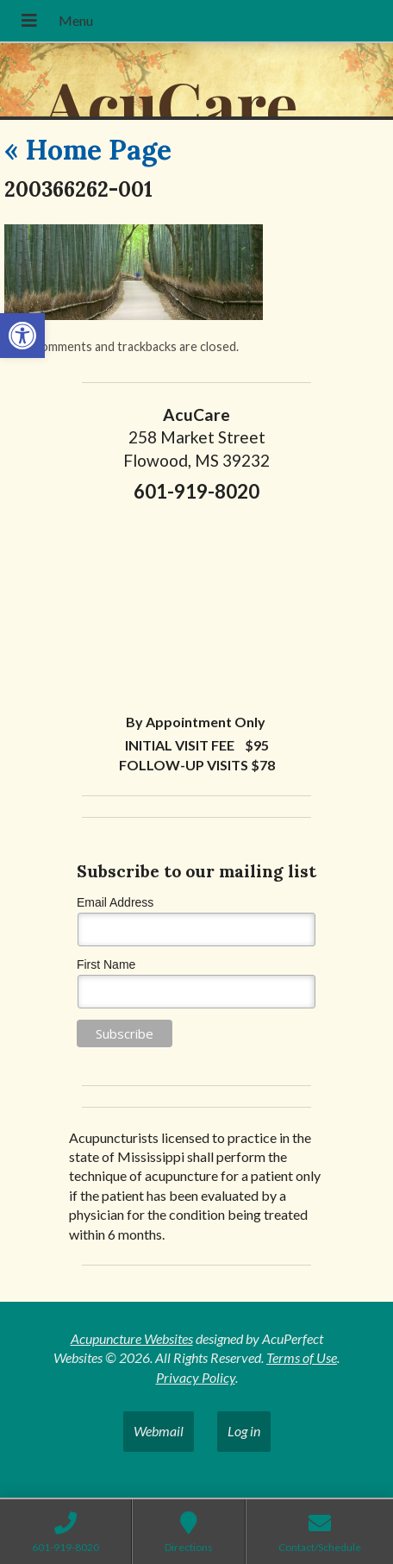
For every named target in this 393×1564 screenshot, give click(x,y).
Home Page (88, 149)
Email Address (115, 902)
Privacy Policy (195, 1377)
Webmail (159, 1431)
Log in (244, 1431)
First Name (106, 964)
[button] (22, 335)
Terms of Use (301, 1357)
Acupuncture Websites (132, 1338)
